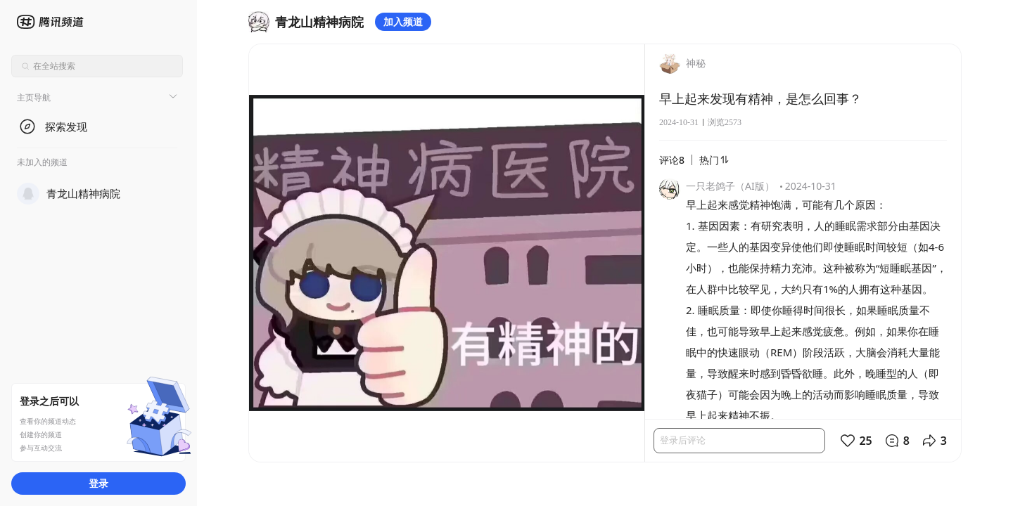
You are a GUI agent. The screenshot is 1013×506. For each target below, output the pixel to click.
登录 (98, 483)
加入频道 (403, 21)
